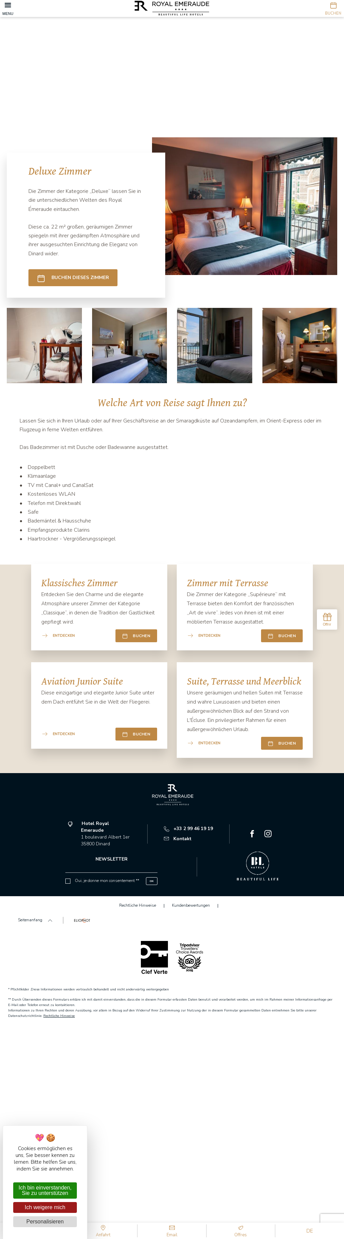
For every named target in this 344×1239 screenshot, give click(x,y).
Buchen (136, 635)
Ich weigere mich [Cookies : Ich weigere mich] (45, 1207)
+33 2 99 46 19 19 (188, 828)
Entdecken (58, 635)
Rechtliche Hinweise (59, 1016)
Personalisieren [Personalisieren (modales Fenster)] (45, 1221)
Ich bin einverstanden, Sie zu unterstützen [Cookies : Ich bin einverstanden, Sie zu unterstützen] (45, 1190)
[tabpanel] (172, 68)
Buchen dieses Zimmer (73, 278)
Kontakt (177, 838)
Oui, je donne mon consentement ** (107, 880)
